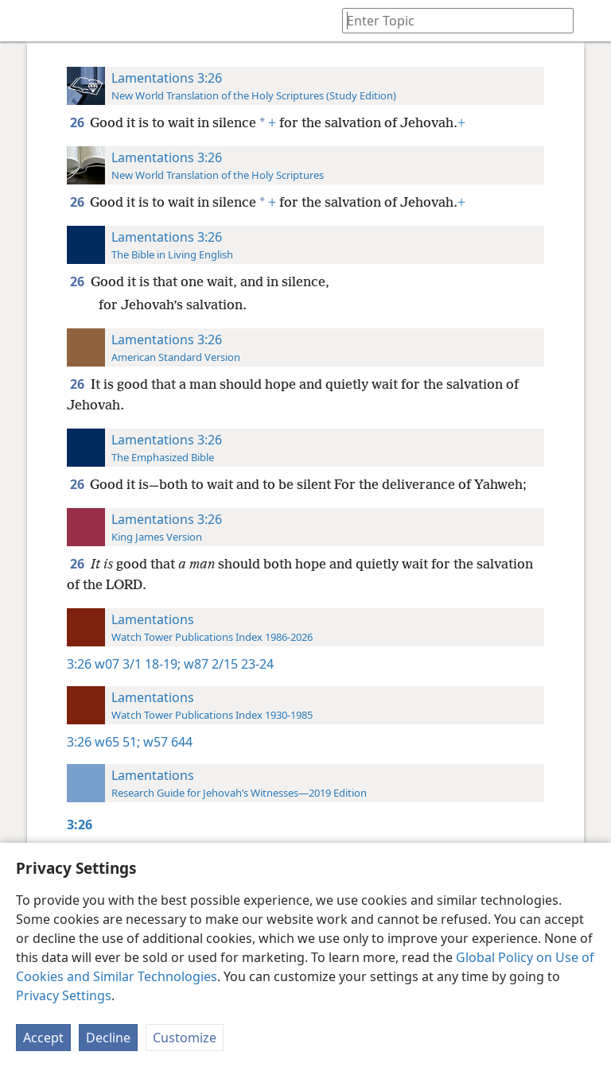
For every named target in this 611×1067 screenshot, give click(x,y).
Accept (43, 1037)
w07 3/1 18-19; (138, 664)
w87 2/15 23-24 (227, 664)
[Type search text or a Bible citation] (450, 20)
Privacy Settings (63, 995)
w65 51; (117, 742)
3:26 (79, 664)
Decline (108, 1037)
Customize (184, 1037)
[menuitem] (24, 20)
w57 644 (166, 742)
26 (78, 122)
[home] (24, 20)
